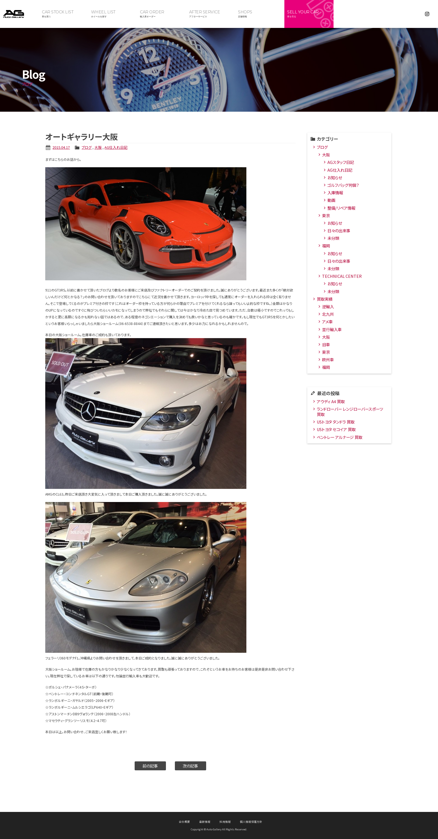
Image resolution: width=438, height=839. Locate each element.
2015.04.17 (61, 147)
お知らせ (334, 177)
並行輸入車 (332, 329)
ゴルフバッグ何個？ (343, 185)
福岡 (326, 245)
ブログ (87, 147)
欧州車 (328, 359)
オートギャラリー (19, 14)
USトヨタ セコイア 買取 (336, 429)
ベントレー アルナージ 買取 (339, 437)
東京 (326, 215)
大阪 (98, 147)
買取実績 (324, 299)
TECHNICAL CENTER (342, 276)
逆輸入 (328, 306)
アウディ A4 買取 (331, 401)
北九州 (328, 314)
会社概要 (184, 822)
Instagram (427, 14)
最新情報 (204, 822)
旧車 (326, 344)
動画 (331, 200)
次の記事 (190, 766)
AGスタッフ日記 (340, 162)
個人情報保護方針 (251, 822)
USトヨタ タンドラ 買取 (335, 421)
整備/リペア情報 (341, 208)
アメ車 (327, 321)
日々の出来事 (338, 230)
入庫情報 (335, 192)
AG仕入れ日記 (115, 147)
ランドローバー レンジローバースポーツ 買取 (350, 411)
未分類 (333, 238)
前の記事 (150, 766)
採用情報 (225, 822)
